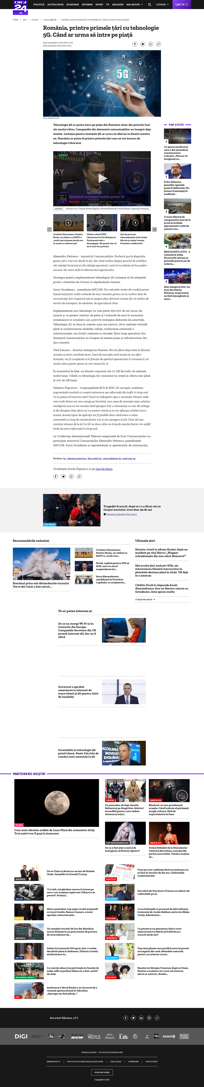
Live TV (180, 4)
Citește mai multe (144, 599)
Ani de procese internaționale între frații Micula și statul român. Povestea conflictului (133, 239)
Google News (104, 469)
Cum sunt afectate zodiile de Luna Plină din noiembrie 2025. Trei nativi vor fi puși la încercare (54, 831)
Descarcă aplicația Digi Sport (122, 514)
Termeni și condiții (89, 1052)
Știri (25, 19)
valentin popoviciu (77, 458)
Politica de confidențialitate (111, 1052)
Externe (87, 4)
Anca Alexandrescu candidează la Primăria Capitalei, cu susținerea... (111, 579)
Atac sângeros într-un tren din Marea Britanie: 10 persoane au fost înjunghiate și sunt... (177, 293)
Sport (99, 4)
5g (64, 458)
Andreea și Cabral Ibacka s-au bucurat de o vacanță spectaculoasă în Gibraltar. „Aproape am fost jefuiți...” (72, 990)
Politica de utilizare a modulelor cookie (85, 1061)
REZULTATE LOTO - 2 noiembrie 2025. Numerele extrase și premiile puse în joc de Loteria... (177, 257)
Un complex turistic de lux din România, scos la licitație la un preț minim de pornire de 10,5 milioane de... (72, 931)
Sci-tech (35, 19)
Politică (38, 4)
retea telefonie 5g (112, 458)
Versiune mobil (102, 1072)
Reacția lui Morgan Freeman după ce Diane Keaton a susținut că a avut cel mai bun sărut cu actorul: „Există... (163, 971)
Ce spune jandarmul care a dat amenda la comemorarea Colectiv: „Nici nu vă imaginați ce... (176, 153)
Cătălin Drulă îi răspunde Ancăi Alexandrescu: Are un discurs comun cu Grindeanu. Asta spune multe (161, 588)
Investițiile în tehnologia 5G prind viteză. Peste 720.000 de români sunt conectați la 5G (78, 753)
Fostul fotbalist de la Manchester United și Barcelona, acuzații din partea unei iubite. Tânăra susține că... (169, 852)
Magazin (117, 4)
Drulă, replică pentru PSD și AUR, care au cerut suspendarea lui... (112, 566)
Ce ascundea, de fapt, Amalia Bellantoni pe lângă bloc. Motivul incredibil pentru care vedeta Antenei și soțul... (124, 809)
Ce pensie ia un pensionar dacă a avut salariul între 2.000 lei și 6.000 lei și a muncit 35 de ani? (159, 931)
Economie (72, 4)
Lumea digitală (50, 19)
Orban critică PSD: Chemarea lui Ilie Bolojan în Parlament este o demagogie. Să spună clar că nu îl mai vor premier (102, 240)
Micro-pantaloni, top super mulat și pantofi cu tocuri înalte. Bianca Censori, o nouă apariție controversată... (72, 912)
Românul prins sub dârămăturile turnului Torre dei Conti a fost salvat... (41, 584)
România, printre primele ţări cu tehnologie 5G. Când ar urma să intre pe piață (95, 19)
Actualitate (55, 4)
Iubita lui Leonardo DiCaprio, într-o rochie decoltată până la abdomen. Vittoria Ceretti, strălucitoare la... (72, 951)
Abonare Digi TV (53, 1061)
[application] (102, 178)
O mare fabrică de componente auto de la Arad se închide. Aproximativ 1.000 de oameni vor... (177, 223)
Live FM (161, 4)
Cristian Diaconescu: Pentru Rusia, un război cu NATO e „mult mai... (111, 552)
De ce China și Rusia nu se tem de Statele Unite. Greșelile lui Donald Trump (71, 872)
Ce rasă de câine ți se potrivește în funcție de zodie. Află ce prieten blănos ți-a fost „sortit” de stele (73, 971)
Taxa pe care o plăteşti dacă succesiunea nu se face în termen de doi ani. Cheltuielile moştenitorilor (163, 872)
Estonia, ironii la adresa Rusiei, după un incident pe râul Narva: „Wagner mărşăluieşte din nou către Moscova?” (161, 553)
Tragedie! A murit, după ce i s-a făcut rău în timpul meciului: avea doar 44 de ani (132, 507)
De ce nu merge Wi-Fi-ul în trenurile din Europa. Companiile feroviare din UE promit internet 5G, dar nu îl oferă (77, 630)
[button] (102, 178)
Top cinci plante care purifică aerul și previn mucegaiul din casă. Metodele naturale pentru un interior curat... (163, 951)
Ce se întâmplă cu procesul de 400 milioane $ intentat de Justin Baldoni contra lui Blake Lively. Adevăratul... (163, 912)
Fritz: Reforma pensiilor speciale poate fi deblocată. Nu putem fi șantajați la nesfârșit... (176, 188)
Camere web (133, 1061)
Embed (58, 208)
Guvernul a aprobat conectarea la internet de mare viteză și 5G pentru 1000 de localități (78, 692)
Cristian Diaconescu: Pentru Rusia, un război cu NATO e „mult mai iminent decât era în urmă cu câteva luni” (68, 239)
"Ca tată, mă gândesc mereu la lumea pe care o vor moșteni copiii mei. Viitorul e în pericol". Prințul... (71, 892)
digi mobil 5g (95, 458)
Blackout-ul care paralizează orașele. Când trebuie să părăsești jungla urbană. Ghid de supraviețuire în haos (169, 809)
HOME (16, 19)
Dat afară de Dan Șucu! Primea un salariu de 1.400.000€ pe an (164, 892)
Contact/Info (151, 1061)
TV (107, 4)
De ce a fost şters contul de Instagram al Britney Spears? (122, 849)
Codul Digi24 (115, 1061)
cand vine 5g (128, 458)
